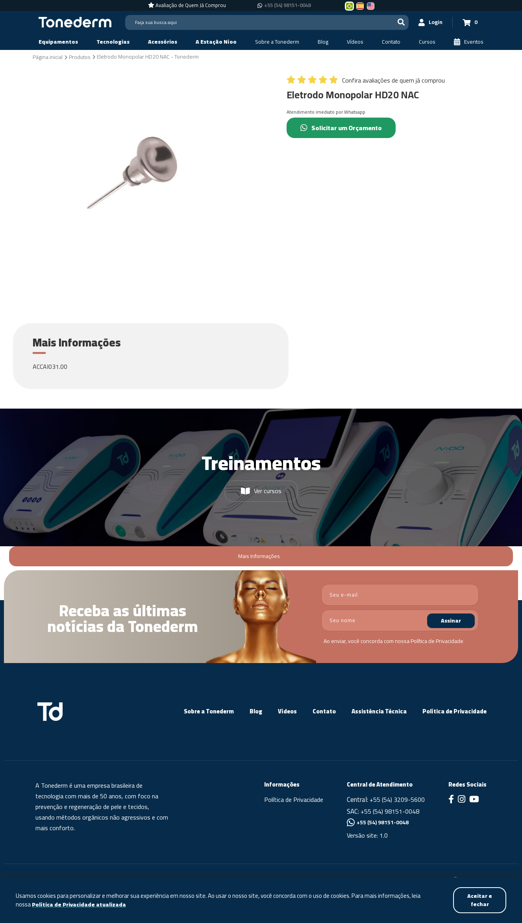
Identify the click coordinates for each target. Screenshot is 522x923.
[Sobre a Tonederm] (277, 42)
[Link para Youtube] (474, 800)
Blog (256, 711)
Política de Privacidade (437, 641)
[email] (400, 595)
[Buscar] (401, 22)
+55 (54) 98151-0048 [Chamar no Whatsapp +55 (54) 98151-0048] (287, 5)
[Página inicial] (48, 57)
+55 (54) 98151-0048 (390, 811)
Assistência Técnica (379, 711)
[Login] (431, 22)
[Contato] (391, 42)
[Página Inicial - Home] (75, 22)
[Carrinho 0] (470, 22)
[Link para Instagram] (461, 800)
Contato (324, 711)
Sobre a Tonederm (209, 711)
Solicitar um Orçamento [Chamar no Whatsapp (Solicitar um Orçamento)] (341, 128)
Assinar (451, 620)
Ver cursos (261, 491)
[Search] (267, 22)
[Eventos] (468, 42)
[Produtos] (80, 57)
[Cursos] (427, 42)
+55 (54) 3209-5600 (397, 799)
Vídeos (287, 711)
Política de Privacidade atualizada (79, 905)
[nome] (400, 620)
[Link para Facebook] (451, 800)
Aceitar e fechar (479, 900)
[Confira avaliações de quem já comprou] (366, 82)
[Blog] (323, 42)
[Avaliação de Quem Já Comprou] (187, 5)
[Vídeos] (355, 42)
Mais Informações (259, 556)
